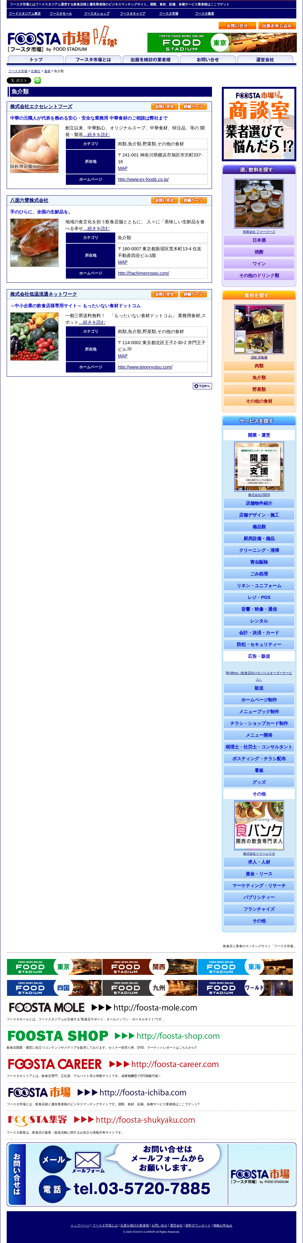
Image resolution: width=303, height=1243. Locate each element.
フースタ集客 (204, 13)
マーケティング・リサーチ (259, 885)
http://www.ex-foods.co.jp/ (143, 179)
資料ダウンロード (198, 1225)
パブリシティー (259, 897)
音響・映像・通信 (259, 609)
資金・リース (259, 873)
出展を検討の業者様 (134, 1225)
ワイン (259, 263)
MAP (122, 168)
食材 (47, 71)
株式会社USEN (259, 495)
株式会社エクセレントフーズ (41, 106)
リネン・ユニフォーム (259, 585)
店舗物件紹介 (259, 503)
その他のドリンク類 (259, 275)
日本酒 (259, 240)
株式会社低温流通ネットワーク (43, 294)
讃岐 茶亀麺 (259, 357)
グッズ (259, 782)
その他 (259, 793)
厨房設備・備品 (259, 538)
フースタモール (61, 13)
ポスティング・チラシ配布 (259, 758)
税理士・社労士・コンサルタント (259, 746)
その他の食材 (259, 401)
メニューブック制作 (259, 711)
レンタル (259, 620)
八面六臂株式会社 (29, 200)
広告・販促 (259, 656)
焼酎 (259, 251)
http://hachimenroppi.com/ (143, 273)
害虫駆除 (259, 562)
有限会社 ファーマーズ (259, 231)
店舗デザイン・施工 (259, 514)
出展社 (35, 71)
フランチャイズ (259, 909)
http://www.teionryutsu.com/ (145, 367)
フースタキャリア (132, 13)
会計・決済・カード (259, 632)
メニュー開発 (259, 735)
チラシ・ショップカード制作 (259, 723)
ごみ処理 (259, 573)
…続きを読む (96, 134)
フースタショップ (96, 13)
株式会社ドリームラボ (259, 853)
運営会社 (176, 1225)
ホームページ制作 (259, 699)
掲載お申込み (222, 1225)
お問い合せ (159, 1225)
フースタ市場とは (105, 1225)
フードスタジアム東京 (25, 13)
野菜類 (259, 389)
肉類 (259, 365)
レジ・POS (259, 597)
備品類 (259, 526)
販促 (259, 688)
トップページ (80, 1225)
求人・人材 (259, 862)
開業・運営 (259, 435)
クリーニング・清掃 (259, 550)
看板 (259, 770)
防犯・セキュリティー (259, 644)
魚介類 (259, 377)
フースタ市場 (168, 13)
